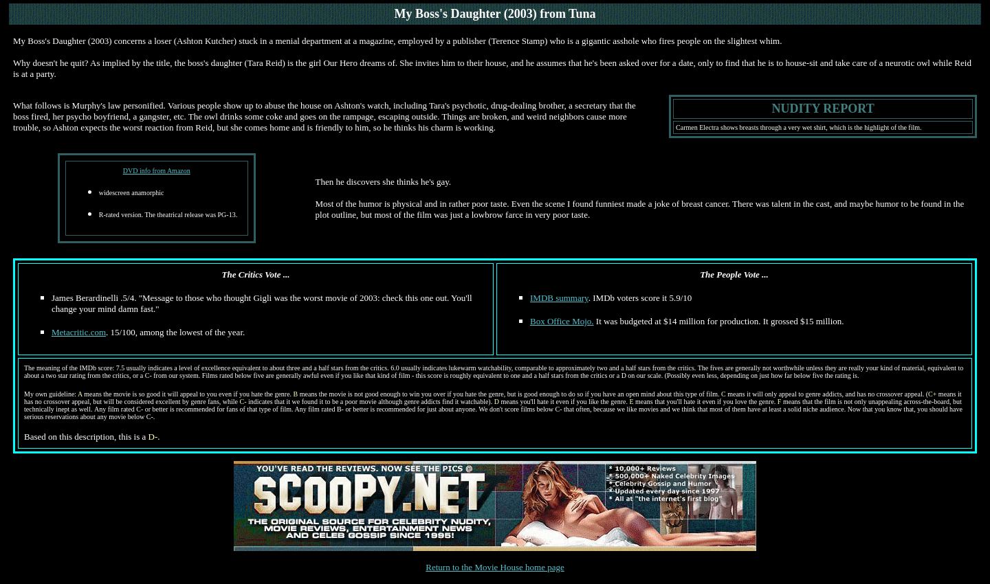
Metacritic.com (79, 332)
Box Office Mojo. (562, 321)
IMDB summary (559, 298)
